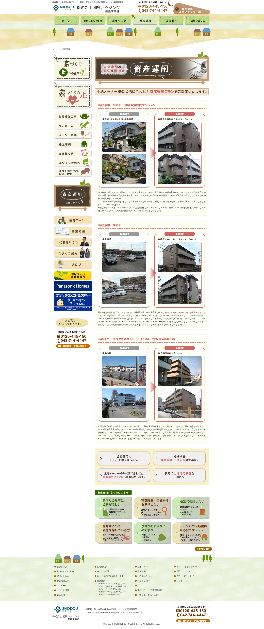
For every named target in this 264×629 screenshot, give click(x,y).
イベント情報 (63, 590)
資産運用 (101, 581)
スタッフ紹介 (144, 581)
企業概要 (142, 571)
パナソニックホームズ (148, 595)
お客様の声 (102, 567)
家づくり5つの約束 (65, 571)
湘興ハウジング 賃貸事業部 (150, 590)
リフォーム (62, 585)
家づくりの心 (63, 576)
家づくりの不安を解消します (110, 576)
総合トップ (62, 567)
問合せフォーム (184, 571)
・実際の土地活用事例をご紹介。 (109, 594)
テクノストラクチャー (187, 567)
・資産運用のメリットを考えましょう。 (112, 584)
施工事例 (61, 595)
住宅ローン (143, 567)
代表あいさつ (144, 576)
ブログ (141, 585)
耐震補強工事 (63, 581)
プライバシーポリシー (187, 576)
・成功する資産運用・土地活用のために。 (113, 586)
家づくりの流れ (104, 571)
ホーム (55, 49)
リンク (180, 581)
